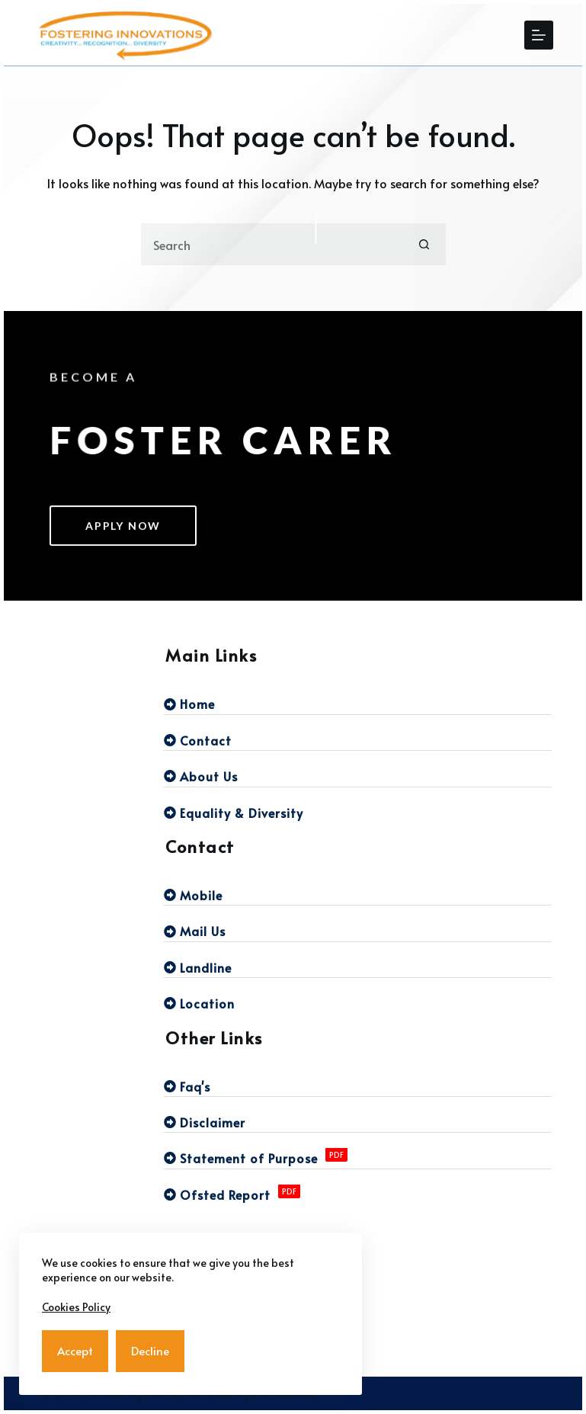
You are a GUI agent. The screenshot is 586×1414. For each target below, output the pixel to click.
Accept (75, 1350)
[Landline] (358, 967)
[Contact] (358, 740)
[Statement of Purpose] (358, 1158)
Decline (150, 1350)
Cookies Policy (76, 1307)
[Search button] (425, 244)
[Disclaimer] (358, 1122)
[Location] (358, 1003)
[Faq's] (358, 1086)
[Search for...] (272, 244)
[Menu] (538, 35)
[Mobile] (358, 895)
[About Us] (358, 776)
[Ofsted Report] (358, 1194)
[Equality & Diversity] (358, 812)
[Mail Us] (358, 931)
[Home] (358, 703)
